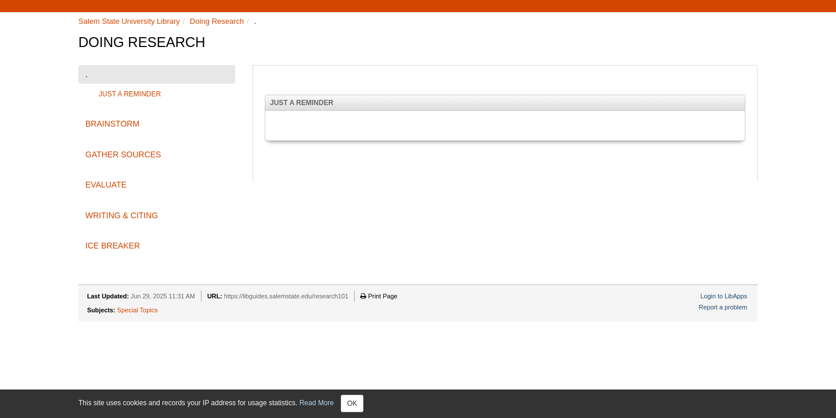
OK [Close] (352, 403)
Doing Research (217, 21)
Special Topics (137, 310)
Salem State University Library (129, 21)
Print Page (379, 296)
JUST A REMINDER (130, 94)
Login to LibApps (724, 296)
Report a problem (723, 307)
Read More (317, 403)
